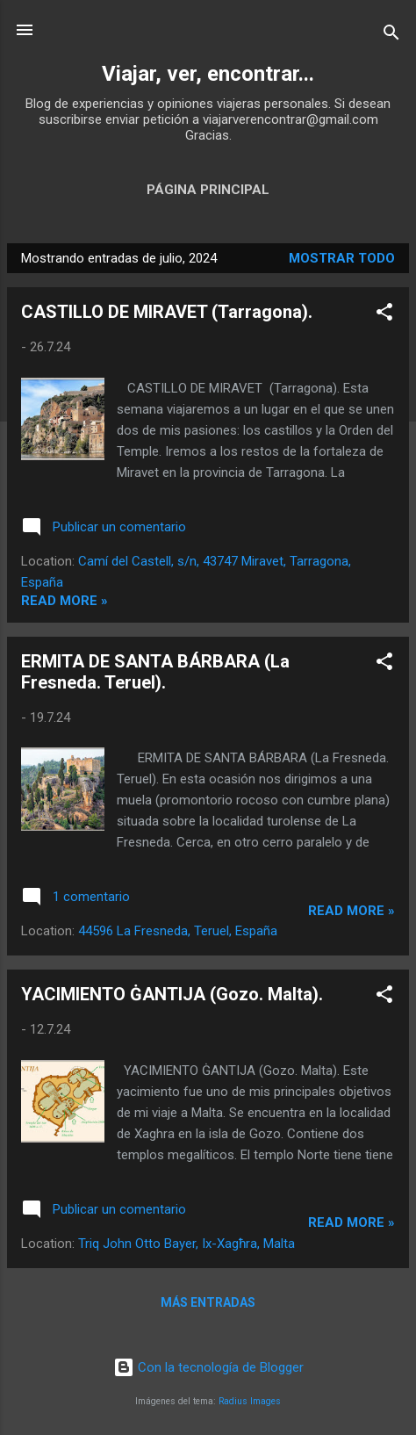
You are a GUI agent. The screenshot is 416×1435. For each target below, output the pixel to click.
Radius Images (250, 1401)
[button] (384, 314)
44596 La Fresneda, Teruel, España (177, 931)
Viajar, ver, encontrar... (208, 73)
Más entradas (208, 1302)
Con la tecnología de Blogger (208, 1367)
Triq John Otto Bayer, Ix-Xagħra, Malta (186, 1243)
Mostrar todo (342, 258)
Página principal (208, 190)
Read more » (64, 601)
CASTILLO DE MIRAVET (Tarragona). (166, 311)
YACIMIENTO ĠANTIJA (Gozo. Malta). (172, 994)
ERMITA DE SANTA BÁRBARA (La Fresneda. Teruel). (155, 672)
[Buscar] (391, 35)
